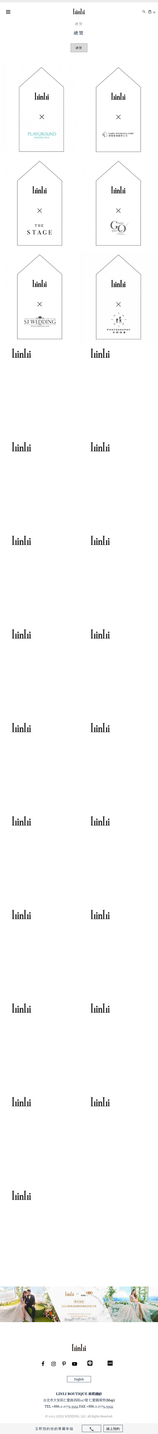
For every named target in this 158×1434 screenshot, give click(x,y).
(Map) (110, 1400)
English (79, 1379)
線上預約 (113, 1429)
